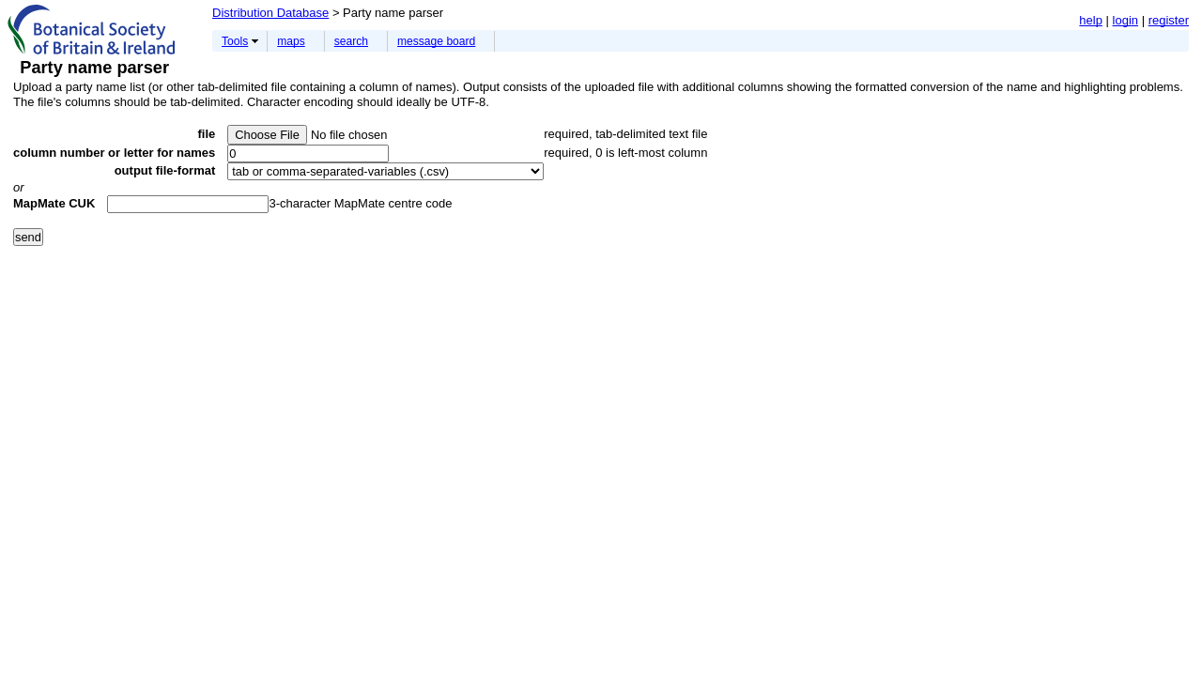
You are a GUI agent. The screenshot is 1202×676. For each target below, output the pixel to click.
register (1168, 20)
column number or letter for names (114, 153)
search (351, 41)
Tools (235, 41)
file (206, 134)
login (1125, 20)
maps (291, 41)
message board (436, 41)
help (1090, 20)
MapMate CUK (54, 203)
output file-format (165, 170)
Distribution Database (270, 13)
